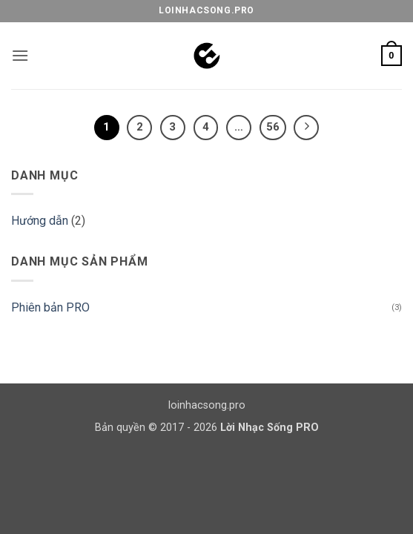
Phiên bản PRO (50, 307)
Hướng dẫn (39, 221)
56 (273, 127)
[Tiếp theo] (306, 127)
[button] (20, 55)
